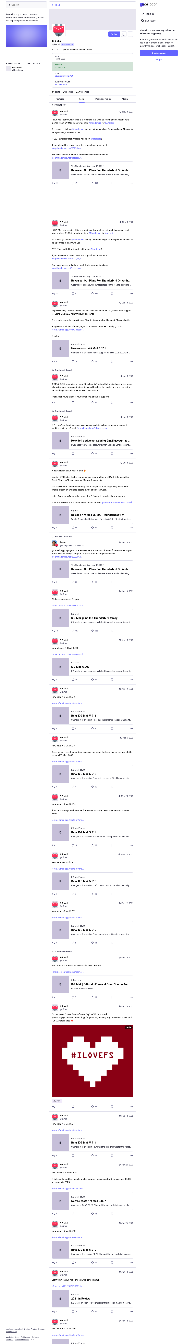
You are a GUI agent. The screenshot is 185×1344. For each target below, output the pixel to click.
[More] (131, 183)
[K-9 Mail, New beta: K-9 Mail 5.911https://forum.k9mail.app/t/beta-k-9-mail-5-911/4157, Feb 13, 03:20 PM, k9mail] (92, 1106)
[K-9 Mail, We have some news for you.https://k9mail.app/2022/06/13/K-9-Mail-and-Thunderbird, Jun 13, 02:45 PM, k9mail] (92, 581)
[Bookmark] (112, 183)
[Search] (26, 4)
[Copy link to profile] (123, 34)
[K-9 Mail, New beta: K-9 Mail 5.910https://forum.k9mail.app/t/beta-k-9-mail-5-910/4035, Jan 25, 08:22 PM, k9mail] (92, 1213)
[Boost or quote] (75, 183)
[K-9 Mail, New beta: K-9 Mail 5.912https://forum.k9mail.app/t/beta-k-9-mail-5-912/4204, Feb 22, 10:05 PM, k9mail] (92, 893)
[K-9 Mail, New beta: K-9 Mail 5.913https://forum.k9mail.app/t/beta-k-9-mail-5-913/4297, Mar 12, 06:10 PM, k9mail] (92, 844)
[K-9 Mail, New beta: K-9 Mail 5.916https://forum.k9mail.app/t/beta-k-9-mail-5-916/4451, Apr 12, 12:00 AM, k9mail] (92, 679)
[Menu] (130, 34)
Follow (114, 34)
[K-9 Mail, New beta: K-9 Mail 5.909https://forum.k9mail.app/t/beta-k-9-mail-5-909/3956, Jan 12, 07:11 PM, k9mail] (92, 1311)
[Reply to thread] (54, 372)
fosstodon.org (67, 44)
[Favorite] (94, 183)
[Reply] (55, 183)
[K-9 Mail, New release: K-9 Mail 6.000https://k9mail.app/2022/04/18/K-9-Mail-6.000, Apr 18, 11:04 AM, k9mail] (92, 630)
